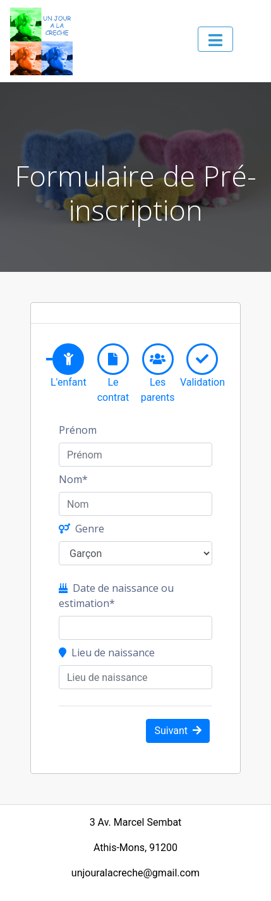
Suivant (178, 731)
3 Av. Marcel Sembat (136, 822)
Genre (81, 529)
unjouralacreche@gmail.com (135, 873)
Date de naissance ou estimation (116, 595)
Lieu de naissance (107, 652)
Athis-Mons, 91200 (135, 848)
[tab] (68, 359)
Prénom (78, 430)
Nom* (73, 479)
